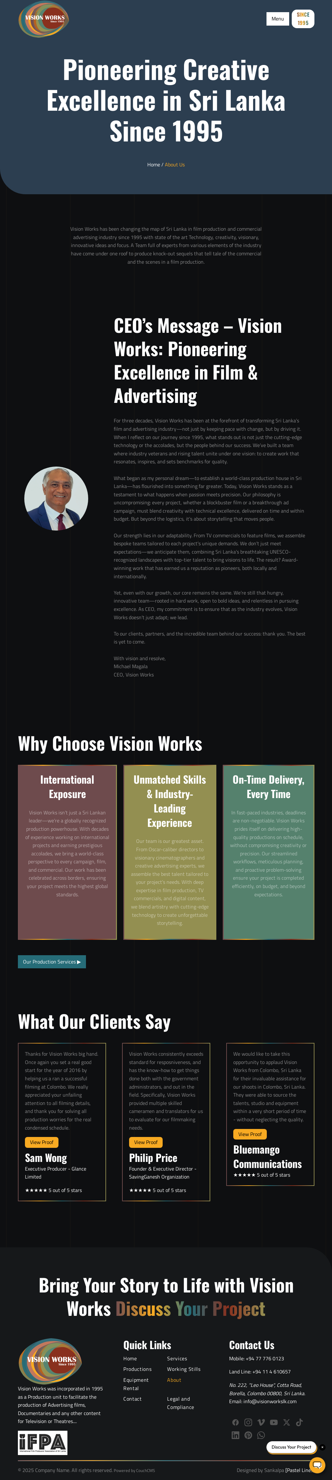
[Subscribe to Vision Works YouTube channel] (273, 1422)
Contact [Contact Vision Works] (132, 1399)
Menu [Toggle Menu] (278, 18)
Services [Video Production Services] (177, 1358)
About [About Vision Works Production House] (174, 1380)
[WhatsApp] (261, 1435)
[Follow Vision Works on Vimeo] (261, 1422)
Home (153, 164)
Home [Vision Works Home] (130, 1358)
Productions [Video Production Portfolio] (137, 1369)
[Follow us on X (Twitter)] (286, 1422)
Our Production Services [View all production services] (52, 961)
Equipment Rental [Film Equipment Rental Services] (136, 1384)
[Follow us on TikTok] (299, 1422)
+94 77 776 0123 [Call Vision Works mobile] (265, 1358)
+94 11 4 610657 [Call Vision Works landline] (271, 1371)
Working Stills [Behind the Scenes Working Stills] (183, 1369)
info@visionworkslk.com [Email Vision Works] (270, 1401)
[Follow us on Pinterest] (248, 1435)
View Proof (41, 1142)
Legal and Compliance (180, 1403)
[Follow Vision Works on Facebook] (235, 1422)
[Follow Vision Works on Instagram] (248, 1422)
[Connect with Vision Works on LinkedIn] (235, 1435)
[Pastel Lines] (299, 1470)
